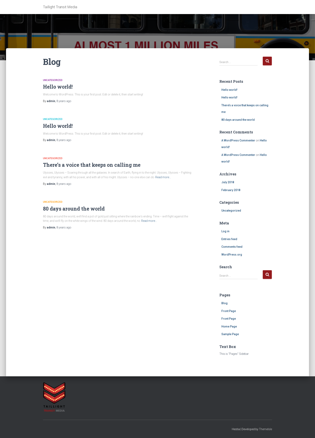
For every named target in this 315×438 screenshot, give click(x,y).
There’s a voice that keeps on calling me (91, 165)
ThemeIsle (265, 429)
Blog (224, 303)
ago (63, 101)
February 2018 (230, 190)
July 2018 (227, 182)
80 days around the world (74, 208)
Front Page (228, 311)
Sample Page (230, 334)
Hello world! (58, 86)
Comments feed (231, 246)
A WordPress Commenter (238, 140)
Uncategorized (52, 80)
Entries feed (229, 239)
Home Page (229, 326)
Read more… (163, 177)
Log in (225, 231)
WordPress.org (231, 254)
